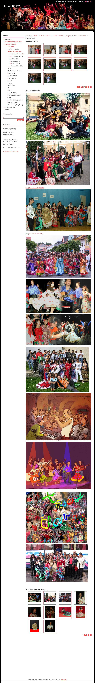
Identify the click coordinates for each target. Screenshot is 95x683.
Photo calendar (10, 107)
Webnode (63, 679)
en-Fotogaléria (12, 93)
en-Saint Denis (15, 61)
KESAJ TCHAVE (58, 36)
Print (81, 1)
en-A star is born (16, 63)
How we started (14, 49)
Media (10, 83)
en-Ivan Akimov (12, 102)
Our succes (11, 73)
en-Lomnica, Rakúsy (17, 56)
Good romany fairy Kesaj (15, 105)
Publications (11, 85)
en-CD (10, 80)
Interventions (12, 78)
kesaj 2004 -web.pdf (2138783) (35, 188)
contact (7, 109)
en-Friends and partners (15, 100)
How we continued (79, 36)
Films (9, 88)
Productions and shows (15, 71)
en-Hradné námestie (17, 54)
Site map (69, 1)
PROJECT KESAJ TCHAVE (42, 36)
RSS (76, 1)
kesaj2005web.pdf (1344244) (34, 234)
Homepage (29, 36)
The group (68, 36)
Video (9, 90)
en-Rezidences (12, 75)
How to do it (14, 59)
